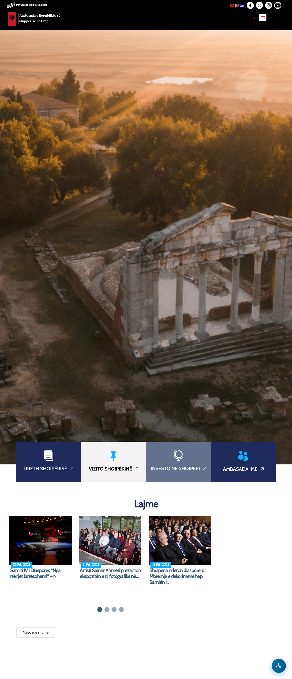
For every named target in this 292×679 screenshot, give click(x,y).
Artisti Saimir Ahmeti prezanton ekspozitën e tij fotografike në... (110, 573)
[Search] (253, 17)
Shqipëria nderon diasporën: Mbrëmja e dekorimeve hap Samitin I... (176, 576)
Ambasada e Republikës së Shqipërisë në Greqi (39, 18)
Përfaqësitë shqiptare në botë (31, 4)
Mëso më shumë (36, 632)
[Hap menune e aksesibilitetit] (279, 666)
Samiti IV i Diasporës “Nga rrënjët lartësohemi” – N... (35, 573)
